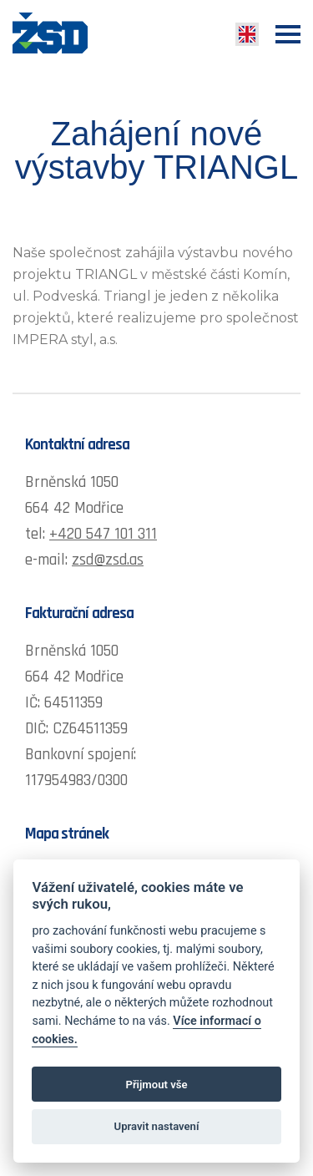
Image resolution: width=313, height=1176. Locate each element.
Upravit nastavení (156, 1126)
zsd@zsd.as (108, 560)
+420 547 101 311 (103, 534)
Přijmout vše (156, 1084)
